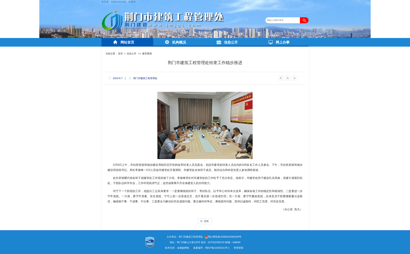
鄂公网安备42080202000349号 (223, 236)
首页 (120, 53)
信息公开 (231, 42)
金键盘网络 (183, 247)
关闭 (205, 221)
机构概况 (179, 42)
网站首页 (127, 42)
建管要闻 (147, 53)
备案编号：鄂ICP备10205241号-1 (211, 247)
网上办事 (283, 42)
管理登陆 (238, 247)
